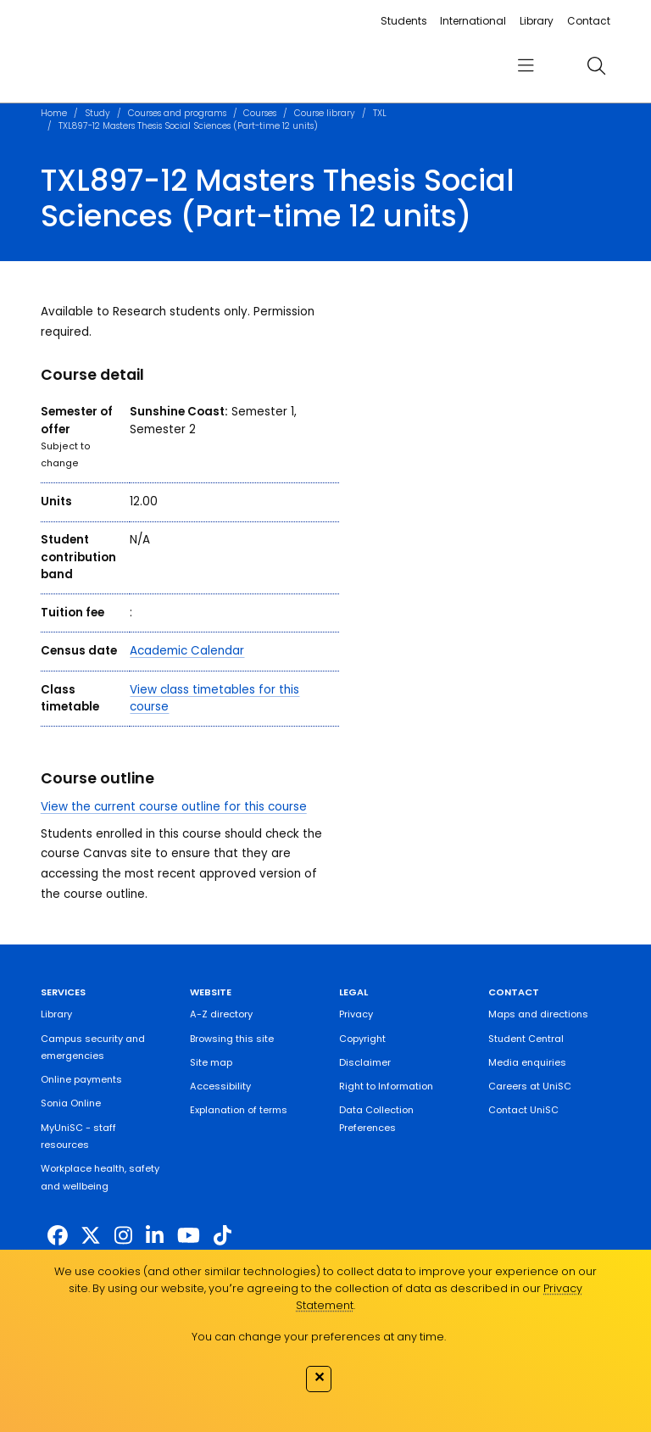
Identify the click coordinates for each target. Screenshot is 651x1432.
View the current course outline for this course (174, 807)
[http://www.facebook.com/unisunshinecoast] (57, 1236)
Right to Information (386, 1086)
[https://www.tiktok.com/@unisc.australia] (222, 1236)
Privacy (356, 1014)
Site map (211, 1062)
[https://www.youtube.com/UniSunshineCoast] (188, 1236)
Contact (588, 21)
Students (404, 21)
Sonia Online (71, 1103)
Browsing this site (232, 1038)
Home (54, 113)
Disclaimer (365, 1062)
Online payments (81, 1079)
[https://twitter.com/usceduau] (91, 1236)
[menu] (525, 65)
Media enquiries (527, 1062)
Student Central (526, 1038)
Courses (259, 113)
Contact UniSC (523, 1110)
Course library (324, 113)
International (473, 21)
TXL (380, 113)
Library (537, 21)
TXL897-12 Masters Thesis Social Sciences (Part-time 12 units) (188, 126)
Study (97, 113)
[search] (595, 65)
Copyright (362, 1038)
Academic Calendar (187, 651)
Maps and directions (538, 1014)
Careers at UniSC (529, 1086)
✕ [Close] (319, 1377)
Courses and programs (177, 113)
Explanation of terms (238, 1110)
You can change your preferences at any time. (319, 1336)
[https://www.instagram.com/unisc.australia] (123, 1236)
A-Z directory (221, 1014)
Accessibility (220, 1086)
